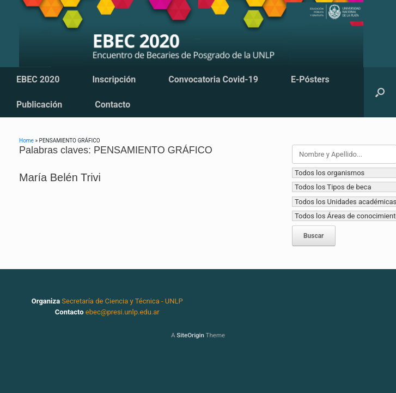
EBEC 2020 (37, 79)
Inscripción (114, 79)
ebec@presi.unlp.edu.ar (123, 312)
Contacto (112, 104)
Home (26, 141)
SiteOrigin (190, 335)
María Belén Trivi (60, 177)
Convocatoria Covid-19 (213, 79)
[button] (380, 92)
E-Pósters (310, 79)
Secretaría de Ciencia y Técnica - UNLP (122, 301)
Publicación (39, 104)
